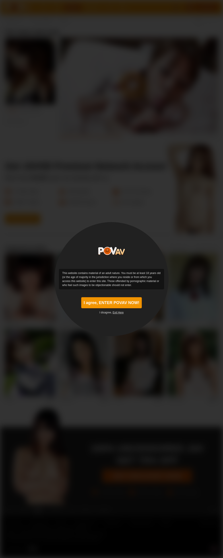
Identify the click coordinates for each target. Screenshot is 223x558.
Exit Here (118, 312)
